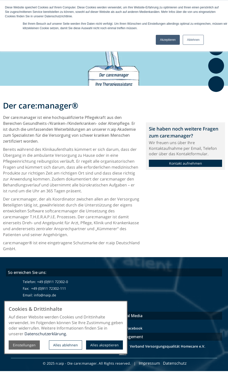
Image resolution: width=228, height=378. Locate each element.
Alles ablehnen (65, 345)
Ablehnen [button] (193, 40)
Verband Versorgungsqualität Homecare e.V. (167, 346)
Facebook (134, 328)
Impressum (149, 363)
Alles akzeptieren (104, 345)
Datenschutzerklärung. (45, 333)
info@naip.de (45, 295)
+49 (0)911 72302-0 (52, 281)
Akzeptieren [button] (168, 40)
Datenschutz (175, 363)
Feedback (217, 94)
